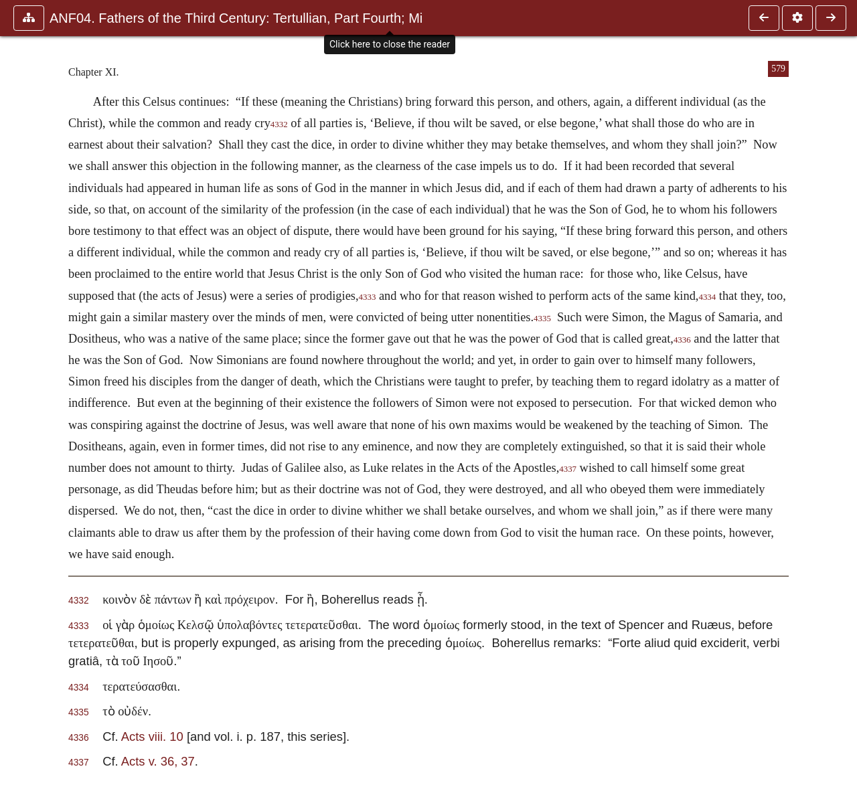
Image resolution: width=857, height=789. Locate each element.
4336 (682, 340)
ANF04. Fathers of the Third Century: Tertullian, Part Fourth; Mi (236, 18)
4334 (707, 297)
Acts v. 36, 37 (158, 761)
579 (778, 69)
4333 (367, 297)
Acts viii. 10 (152, 736)
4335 (542, 318)
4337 (567, 469)
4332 (279, 124)
